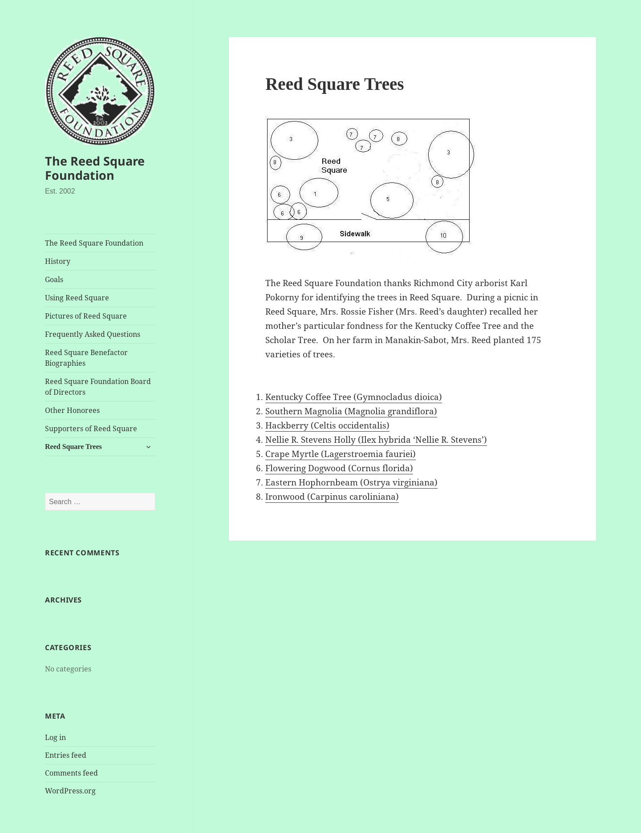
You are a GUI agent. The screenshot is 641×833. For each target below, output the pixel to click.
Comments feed (71, 773)
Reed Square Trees (73, 446)
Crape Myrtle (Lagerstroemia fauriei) (340, 454)
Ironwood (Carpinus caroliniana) (332, 496)
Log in (55, 737)
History (57, 261)
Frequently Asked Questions (92, 334)
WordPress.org (70, 791)
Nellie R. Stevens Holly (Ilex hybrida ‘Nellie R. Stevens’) (376, 439)
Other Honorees (72, 410)
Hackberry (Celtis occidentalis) (327, 425)
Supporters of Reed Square (91, 428)
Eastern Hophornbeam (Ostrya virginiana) (351, 482)
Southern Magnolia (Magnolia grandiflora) (351, 411)
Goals (54, 279)
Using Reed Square (77, 298)
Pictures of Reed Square (86, 316)
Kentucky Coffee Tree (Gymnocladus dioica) (353, 397)
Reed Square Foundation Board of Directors (98, 386)
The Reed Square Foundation (95, 168)
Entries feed (65, 755)
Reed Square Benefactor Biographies (86, 358)
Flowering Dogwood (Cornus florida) (339, 468)
